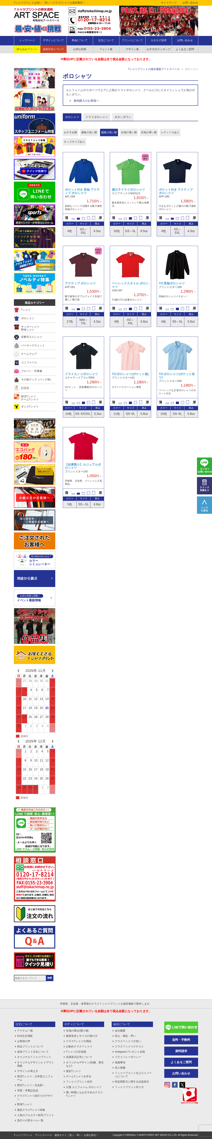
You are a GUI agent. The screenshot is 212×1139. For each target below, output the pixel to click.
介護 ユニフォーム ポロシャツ (84, 1087)
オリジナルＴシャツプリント (34, 1056)
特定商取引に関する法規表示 (132, 1081)
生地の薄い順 (129, 132)
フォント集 (106, 49)
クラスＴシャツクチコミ (129, 1046)
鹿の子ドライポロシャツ (128, 189)
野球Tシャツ (24, 1104)
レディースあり (170, 132)
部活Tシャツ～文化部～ (31, 1085)
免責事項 (120, 1062)
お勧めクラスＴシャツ (79, 1046)
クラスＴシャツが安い (128, 1041)
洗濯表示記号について (79, 1056)
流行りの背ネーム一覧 (30, 1120)
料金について (80, 40)
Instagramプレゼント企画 (130, 1051)
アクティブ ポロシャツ (80, 283)
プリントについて (132, 40)
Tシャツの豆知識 (76, 1051)
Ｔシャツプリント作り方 (129, 1087)
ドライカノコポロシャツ (81, 374)
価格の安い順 (89, 132)
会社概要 (120, 1030)
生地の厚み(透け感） (78, 1030)
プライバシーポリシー (128, 1056)
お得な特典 (79, 49)
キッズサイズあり (74, 141)
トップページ (27, 40)
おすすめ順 (70, 132)
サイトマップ (169, 2)
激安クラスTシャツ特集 (31, 1109)
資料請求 (181, 1051)
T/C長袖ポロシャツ (172, 283)
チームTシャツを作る (78, 1076)
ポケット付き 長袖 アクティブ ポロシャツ (82, 191)
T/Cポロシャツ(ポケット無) (130, 374)
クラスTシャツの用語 (78, 1041)
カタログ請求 (159, 40)
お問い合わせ (190, 2)
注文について (106, 40)
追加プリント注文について (33, 1051)
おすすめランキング (158, 49)
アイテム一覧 (25, 1030)
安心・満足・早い (125, 1035)
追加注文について (53, 49)
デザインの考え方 (27, 1071)
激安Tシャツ (73, 1071)
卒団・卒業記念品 (27, 1090)
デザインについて (53, 40)
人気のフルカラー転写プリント (35, 1115)
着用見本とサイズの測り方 (82, 1035)
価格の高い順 (109, 132)
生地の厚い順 (149, 132)
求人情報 (120, 1067)
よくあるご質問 (185, 49)
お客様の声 (23, 1041)
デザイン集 (132, 49)
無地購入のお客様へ (86, 100)
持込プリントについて (30, 1046)
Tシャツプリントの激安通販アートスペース (154, 69)
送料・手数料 (181, 1039)
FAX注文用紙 (25, 1035)
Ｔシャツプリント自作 (79, 1081)
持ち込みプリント (27, 49)
